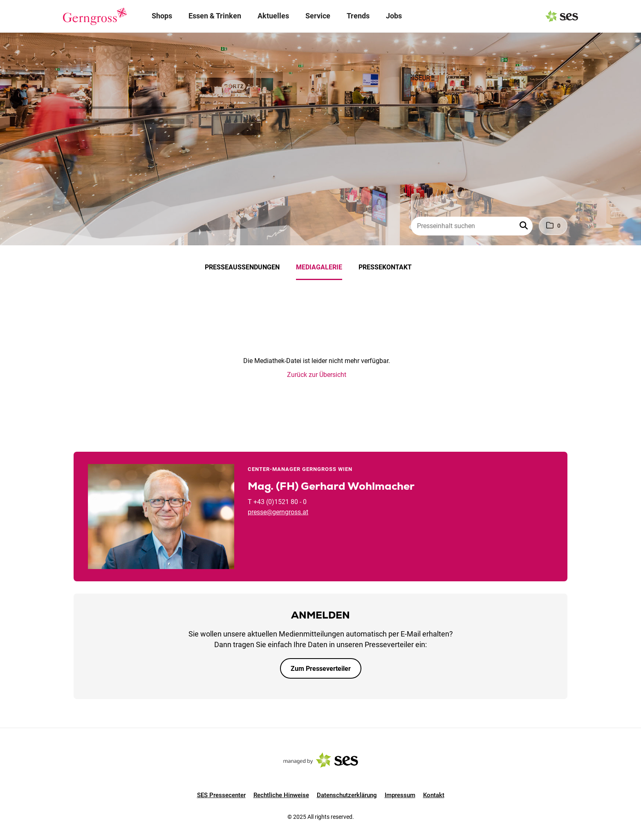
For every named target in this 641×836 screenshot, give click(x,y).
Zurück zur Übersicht (316, 375)
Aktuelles (273, 15)
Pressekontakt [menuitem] (385, 267)
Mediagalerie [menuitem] (319, 267)
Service (317, 15)
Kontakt (433, 795)
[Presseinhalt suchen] (472, 226)
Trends (358, 15)
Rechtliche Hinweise (281, 795)
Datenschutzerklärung (347, 795)
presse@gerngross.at (278, 512)
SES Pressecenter (221, 795)
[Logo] (95, 16)
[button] (524, 226)
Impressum (400, 795)
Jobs (394, 15)
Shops (162, 15)
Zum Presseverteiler (321, 668)
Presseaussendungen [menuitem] (242, 267)
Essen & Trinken (214, 15)
